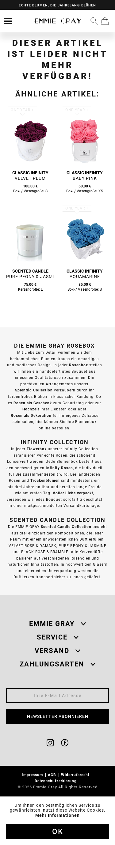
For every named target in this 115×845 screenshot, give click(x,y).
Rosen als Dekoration (31, 415)
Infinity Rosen (59, 468)
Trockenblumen (45, 480)
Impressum (33, 774)
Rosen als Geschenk (32, 403)
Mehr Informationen (57, 815)
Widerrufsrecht (76, 774)
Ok (57, 831)
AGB (52, 774)
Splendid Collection (34, 390)
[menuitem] (8, 21)
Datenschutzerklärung (56, 781)
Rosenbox (78, 365)
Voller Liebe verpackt (73, 493)
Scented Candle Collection (66, 526)
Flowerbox (37, 449)
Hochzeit (30, 409)
